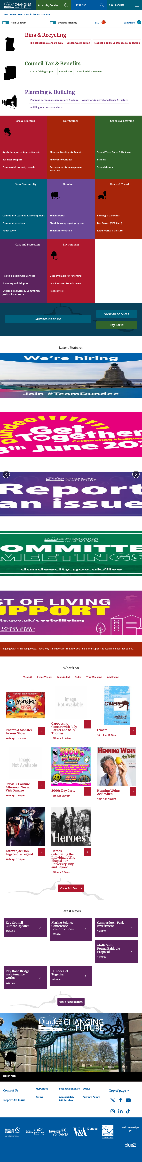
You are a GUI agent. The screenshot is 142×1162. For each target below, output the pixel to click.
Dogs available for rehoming (65, 275)
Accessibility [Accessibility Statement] (66, 1097)
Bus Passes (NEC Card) (109, 223)
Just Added (63, 677)
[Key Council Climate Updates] (25, 927)
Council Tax (67, 71)
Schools (101, 159)
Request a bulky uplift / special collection (53, 51)
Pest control (56, 290)
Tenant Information (61, 230)
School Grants (105, 167)
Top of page (119, 1090)
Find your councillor (61, 159)
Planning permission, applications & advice (54, 100)
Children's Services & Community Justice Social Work (21, 292)
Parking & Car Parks (108, 215)
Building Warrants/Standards (46, 109)
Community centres (13, 223)
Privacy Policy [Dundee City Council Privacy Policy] (91, 1097)
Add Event (113, 677)
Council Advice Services (92, 71)
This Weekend (94, 677)
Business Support (12, 159)
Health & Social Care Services (18, 275)
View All (27, 677)
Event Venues (44, 677)
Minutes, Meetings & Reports (66, 152)
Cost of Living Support (42, 71)
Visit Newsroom (71, 1002)
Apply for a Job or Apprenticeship (21, 152)
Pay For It (117, 325)
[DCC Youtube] (128, 1101)
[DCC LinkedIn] (120, 1112)
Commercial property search (18, 167)
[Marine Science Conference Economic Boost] (71, 929)
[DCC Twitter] (112, 1103)
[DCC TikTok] (128, 1112)
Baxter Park (9, 1075)
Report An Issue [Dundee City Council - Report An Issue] (14, 1100)
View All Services (116, 314)
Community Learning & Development (23, 215)
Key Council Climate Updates (34, 14)
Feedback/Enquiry (69, 1088)
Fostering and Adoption (15, 283)
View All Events (71, 888)
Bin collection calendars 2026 (46, 42)
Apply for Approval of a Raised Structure (106, 100)
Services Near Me (48, 319)
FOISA (86, 1088)
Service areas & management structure (66, 169)
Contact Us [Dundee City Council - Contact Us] (10, 1090)
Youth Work (9, 230)
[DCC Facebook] (120, 1101)
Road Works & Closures (110, 230)
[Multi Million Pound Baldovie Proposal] (116, 951)
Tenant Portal (57, 215)
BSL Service (66, 1100)
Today (78, 677)
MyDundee (42, 1088)
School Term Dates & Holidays (114, 152)
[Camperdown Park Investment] (116, 927)
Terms (39, 1097)
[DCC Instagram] (112, 1112)
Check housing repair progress (67, 223)
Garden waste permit (80, 42)
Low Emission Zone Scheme (65, 283)
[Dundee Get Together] (71, 976)
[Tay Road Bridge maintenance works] (25, 977)
